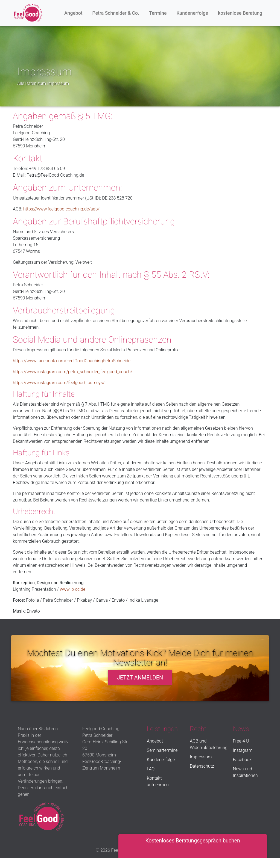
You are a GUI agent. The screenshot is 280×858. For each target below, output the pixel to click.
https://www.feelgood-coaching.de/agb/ (61, 209)
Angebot (73, 13)
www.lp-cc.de (73, 589)
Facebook (242, 759)
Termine (158, 13)
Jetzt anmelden (140, 677)
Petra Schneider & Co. (115, 13)
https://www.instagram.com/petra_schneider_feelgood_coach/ (72, 371)
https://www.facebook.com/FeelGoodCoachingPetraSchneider (72, 360)
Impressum (201, 756)
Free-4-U (241, 741)
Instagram (243, 750)
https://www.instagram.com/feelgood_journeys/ (59, 382)
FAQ (150, 768)
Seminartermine (162, 750)
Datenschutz (202, 766)
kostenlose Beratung (240, 13)
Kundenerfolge (192, 13)
